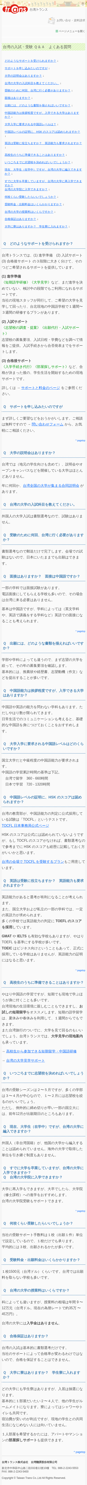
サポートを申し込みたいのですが (26, 68)
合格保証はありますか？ (20, 219)
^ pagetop (80, 440)
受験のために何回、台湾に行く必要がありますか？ (37, 90)
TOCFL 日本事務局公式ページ (25, 825)
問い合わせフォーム (47, 424)
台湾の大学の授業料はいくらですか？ (29, 211)
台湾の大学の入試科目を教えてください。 (32, 83)
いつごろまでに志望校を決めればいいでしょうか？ (37, 162)
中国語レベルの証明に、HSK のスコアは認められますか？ (42, 131)
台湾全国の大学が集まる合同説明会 (51, 485)
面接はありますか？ (17, 98)
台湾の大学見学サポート (25, 1060)
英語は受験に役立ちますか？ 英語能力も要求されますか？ (43, 143)
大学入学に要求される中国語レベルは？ (30, 124)
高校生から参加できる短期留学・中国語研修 (41, 1051)
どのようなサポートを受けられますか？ (30, 60)
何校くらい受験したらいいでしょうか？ (30, 196)
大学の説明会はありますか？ (23, 75)
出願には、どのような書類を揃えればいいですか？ (37, 105)
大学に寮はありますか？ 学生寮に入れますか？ (36, 226)
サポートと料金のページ (40, 388)
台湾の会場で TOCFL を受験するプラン (33, 861)
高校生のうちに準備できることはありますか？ (35, 154)
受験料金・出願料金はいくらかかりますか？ (33, 204)
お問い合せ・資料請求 (66, 20)
